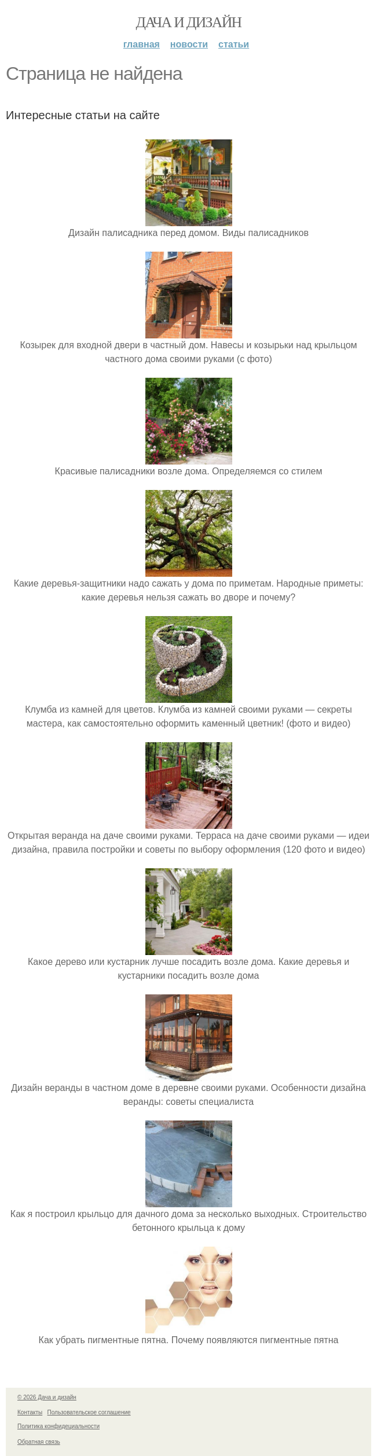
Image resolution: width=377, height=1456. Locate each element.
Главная (141, 44)
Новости (189, 44)
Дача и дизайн (188, 22)
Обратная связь (38, 1442)
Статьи (233, 44)
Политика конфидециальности (58, 1426)
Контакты (29, 1412)
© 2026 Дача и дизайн (46, 1397)
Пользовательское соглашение (89, 1412)
